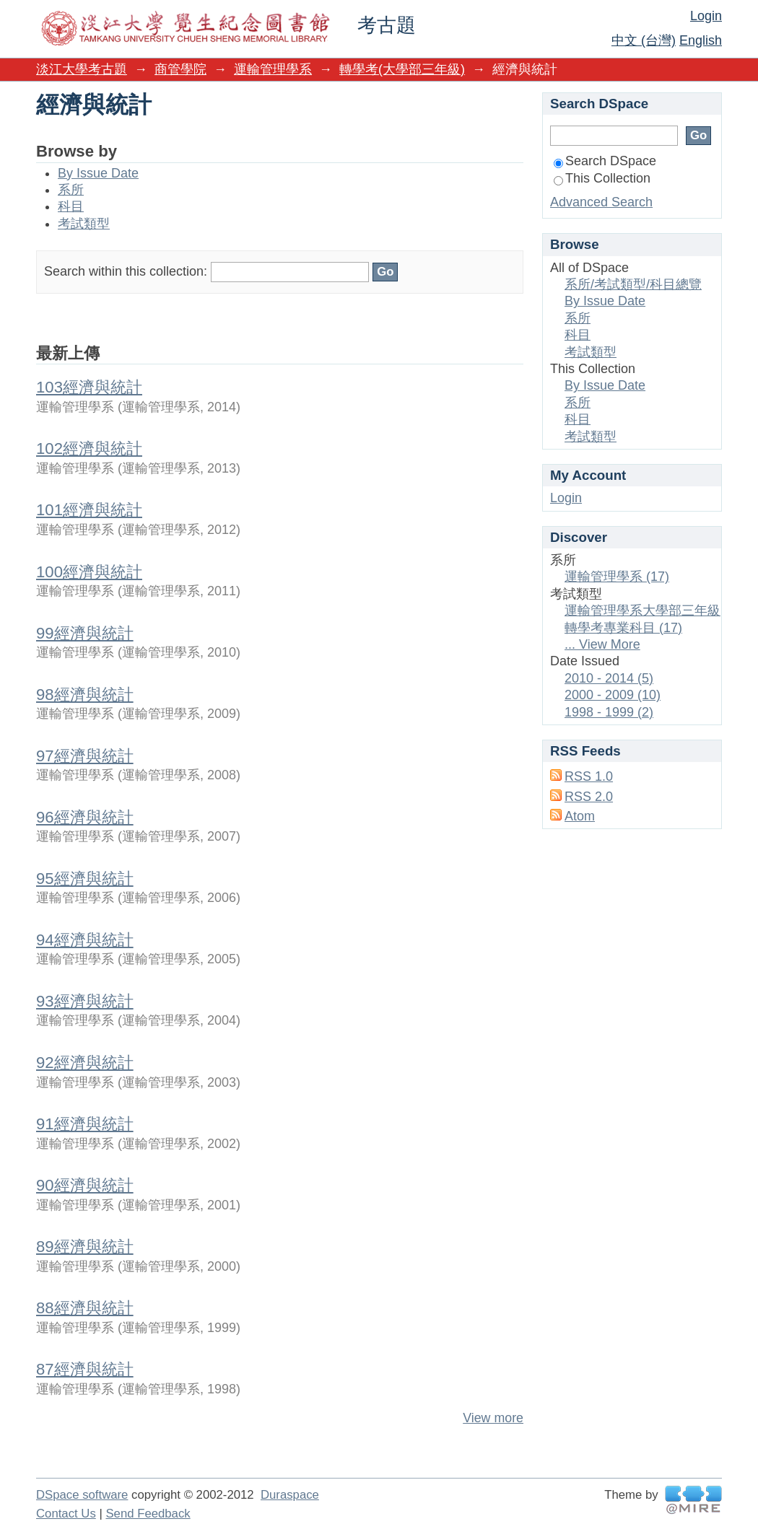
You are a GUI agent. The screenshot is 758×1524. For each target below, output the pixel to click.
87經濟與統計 (85, 1369)
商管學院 (180, 69)
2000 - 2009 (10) (613, 695)
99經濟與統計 (85, 633)
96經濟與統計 (85, 817)
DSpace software (82, 1495)
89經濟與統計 (85, 1247)
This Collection (602, 178)
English (700, 40)
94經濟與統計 (85, 940)
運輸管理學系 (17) (617, 576)
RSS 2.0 (589, 796)
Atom (580, 816)
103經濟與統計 (89, 387)
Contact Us (66, 1513)
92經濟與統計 (85, 1063)
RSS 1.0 (589, 776)
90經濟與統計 (85, 1185)
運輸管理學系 (273, 69)
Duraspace (290, 1495)
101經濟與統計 (89, 510)
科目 (71, 206)
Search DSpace (605, 161)
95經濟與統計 (85, 879)
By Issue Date (98, 173)
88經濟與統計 (85, 1308)
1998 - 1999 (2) (609, 712)
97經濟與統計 (85, 756)
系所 (71, 190)
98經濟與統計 (85, 695)
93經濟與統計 (85, 1001)
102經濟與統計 (89, 448)
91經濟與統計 (85, 1124)
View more (493, 1418)
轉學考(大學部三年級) (402, 69)
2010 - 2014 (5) (609, 678)
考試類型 (84, 223)
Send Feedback (147, 1513)
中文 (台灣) (643, 40)
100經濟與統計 (89, 572)
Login (706, 16)
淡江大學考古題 (81, 69)
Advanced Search (601, 202)
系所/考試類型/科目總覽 (633, 284)
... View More (602, 644)
